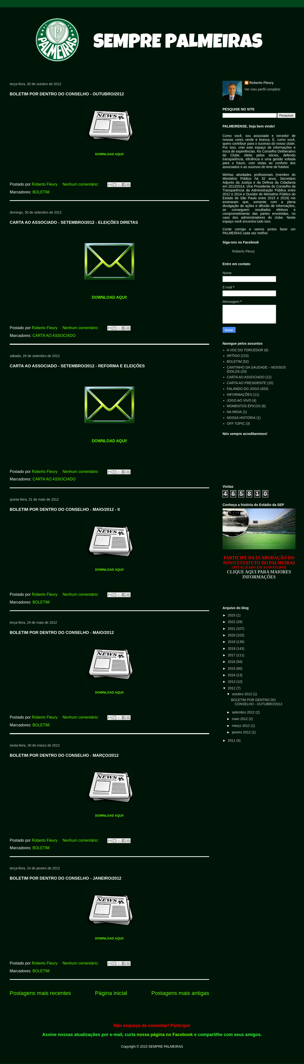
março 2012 (241, 726)
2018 (232, 648)
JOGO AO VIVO (239, 400)
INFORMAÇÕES (239, 395)
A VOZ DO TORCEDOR (245, 350)
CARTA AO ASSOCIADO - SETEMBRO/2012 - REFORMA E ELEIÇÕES (77, 366)
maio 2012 (240, 719)
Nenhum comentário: (81, 184)
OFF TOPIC (236, 423)
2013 (232, 682)
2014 (232, 675)
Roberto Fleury (262, 83)
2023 (232, 615)
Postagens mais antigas (180, 993)
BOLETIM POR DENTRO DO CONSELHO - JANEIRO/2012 (65, 878)
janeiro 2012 (241, 732)
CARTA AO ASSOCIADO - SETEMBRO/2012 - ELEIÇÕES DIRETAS (74, 222)
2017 (232, 655)
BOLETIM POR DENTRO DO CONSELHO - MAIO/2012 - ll (65, 509)
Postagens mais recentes (40, 993)
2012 (232, 688)
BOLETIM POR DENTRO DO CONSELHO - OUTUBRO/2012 (67, 94)
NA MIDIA (234, 412)
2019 (232, 642)
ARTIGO (233, 356)
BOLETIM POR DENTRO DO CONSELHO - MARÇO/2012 (64, 755)
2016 (232, 662)
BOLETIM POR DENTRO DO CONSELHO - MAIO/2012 (62, 632)
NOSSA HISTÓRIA (241, 418)
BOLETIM (40, 192)
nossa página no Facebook (165, 1034)
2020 (232, 635)
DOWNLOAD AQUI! (109, 154)
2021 (232, 629)
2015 (232, 668)
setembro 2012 (243, 712)
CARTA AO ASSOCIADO (53, 336)
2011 (232, 740)
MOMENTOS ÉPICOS (244, 406)
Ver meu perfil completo (262, 89)
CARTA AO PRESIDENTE (246, 383)
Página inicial (111, 993)
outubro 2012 (242, 694)
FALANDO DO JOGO (243, 389)
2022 (232, 622)
